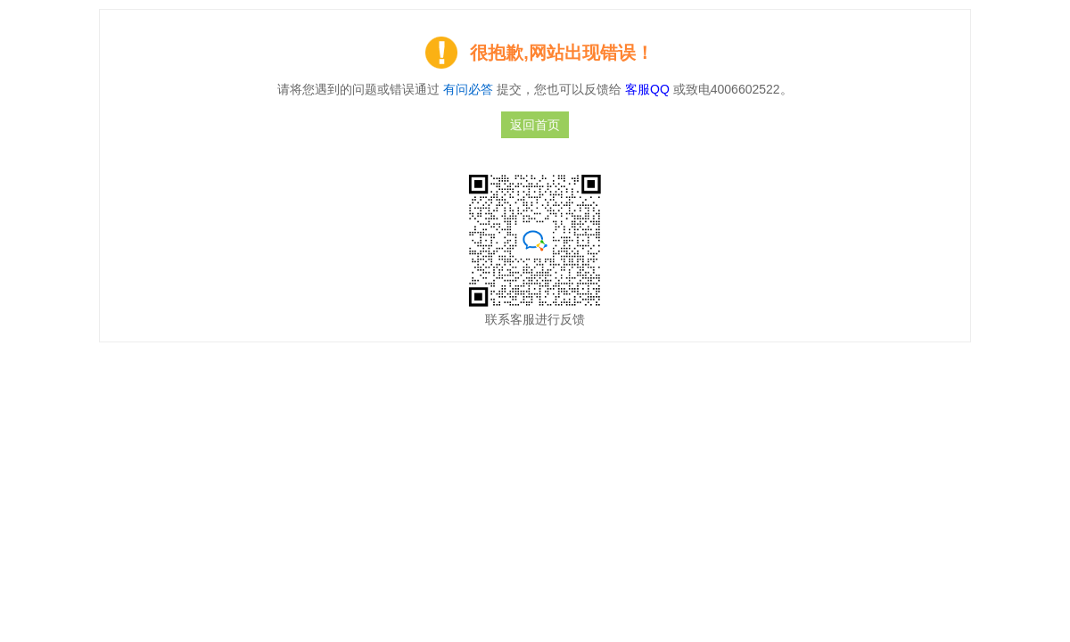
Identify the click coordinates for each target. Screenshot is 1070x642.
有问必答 (468, 89)
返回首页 (535, 125)
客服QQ (649, 89)
